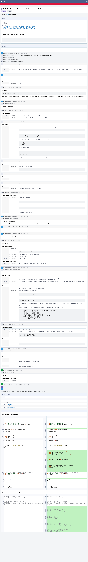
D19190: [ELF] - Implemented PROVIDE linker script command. (26, 391)
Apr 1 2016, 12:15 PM (25, 74)
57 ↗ (4, 288)
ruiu (4, 22)
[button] (87, 1)
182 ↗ (4, 254)
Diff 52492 (18, 233)
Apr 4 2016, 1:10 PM (19, 324)
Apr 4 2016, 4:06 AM (24, 267)
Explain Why (59, 386)
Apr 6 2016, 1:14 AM (66, 386)
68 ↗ (4, 341)
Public (10, 11)
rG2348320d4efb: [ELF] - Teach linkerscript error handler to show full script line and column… (20, 26)
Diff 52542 (18, 267)
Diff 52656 (18, 348)
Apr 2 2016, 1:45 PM (24, 226)
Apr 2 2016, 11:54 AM (19, 183)
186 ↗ (4, 256)
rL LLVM (3, 49)
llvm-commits (17, 61)
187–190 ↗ (5, 115)
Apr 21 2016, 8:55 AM (45, 391)
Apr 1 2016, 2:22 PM (18, 87)
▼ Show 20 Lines (31, 417)
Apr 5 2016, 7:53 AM (18, 370)
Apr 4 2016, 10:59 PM (25, 348)
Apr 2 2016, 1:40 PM (24, 216)
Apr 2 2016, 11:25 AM (19, 110)
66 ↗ (4, 126)
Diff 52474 (18, 216)
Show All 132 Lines (24, 417)
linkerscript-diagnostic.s (11, 407)
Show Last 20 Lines (31, 489)
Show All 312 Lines (23, 489)
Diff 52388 (18, 53)
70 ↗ (4, 263)
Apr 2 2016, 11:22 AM (25, 101)
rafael (5, 23)
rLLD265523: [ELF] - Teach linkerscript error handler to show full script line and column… (19, 27)
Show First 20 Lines (16, 417)
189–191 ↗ (5, 258)
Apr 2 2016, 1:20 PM (20, 192)
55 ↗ (4, 380)
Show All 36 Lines (23, 495)
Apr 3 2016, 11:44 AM (17, 240)
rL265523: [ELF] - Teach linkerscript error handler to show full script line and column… (19, 28)
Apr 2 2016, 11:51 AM (20, 173)
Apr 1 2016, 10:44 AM (19, 64)
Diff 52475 (18, 226)
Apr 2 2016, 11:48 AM (19, 161)
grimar (7, 14)
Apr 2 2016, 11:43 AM (20, 121)
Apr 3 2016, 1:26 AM (24, 233)
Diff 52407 (18, 74)
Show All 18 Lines (23, 439)
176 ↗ (4, 69)
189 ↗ (4, 117)
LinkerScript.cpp (10, 404)
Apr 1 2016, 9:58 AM (24, 53)
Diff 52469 (18, 101)
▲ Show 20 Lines (16, 489)
